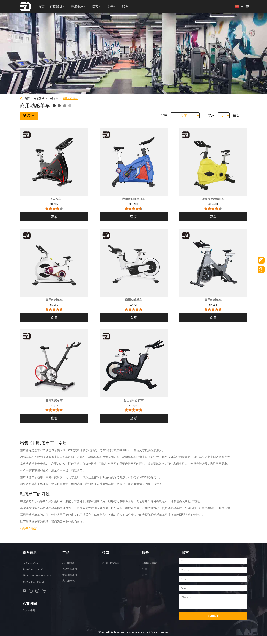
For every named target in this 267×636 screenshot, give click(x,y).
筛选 (29, 115)
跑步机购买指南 (110, 563)
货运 (144, 569)
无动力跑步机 (69, 569)
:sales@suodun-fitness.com (37, 575)
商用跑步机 (68, 563)
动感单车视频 (28, 528)
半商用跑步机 (69, 574)
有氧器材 (55, 7)
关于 (110, 7)
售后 (144, 574)
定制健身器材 (149, 563)
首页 (41, 7)
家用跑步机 (68, 580)
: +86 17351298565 (34, 569)
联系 (125, 7)
